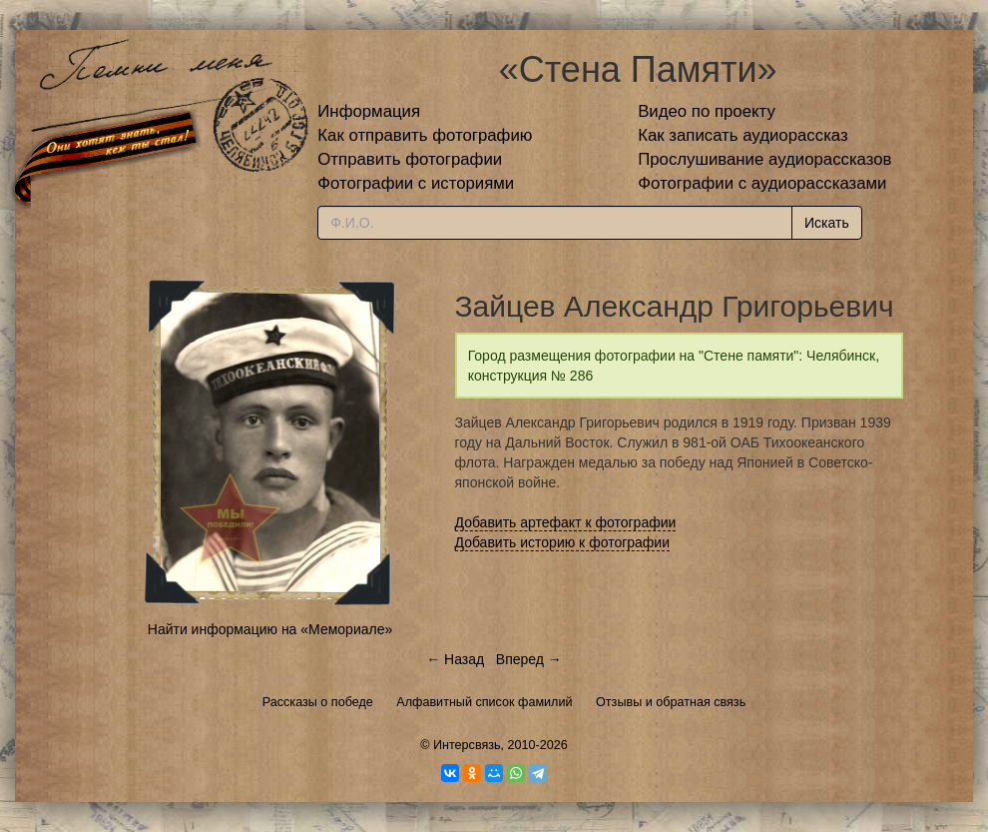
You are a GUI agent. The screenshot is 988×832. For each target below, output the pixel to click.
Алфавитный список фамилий (484, 702)
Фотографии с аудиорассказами (762, 183)
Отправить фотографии (409, 159)
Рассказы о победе (317, 702)
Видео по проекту (706, 111)
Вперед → (529, 659)
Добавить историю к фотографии (563, 542)
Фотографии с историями (415, 183)
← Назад (455, 659)
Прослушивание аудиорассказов (764, 159)
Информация (368, 111)
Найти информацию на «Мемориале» (270, 629)
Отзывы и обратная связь (670, 702)
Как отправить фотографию (424, 135)
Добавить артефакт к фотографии (566, 522)
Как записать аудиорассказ (743, 135)
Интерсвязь (467, 745)
